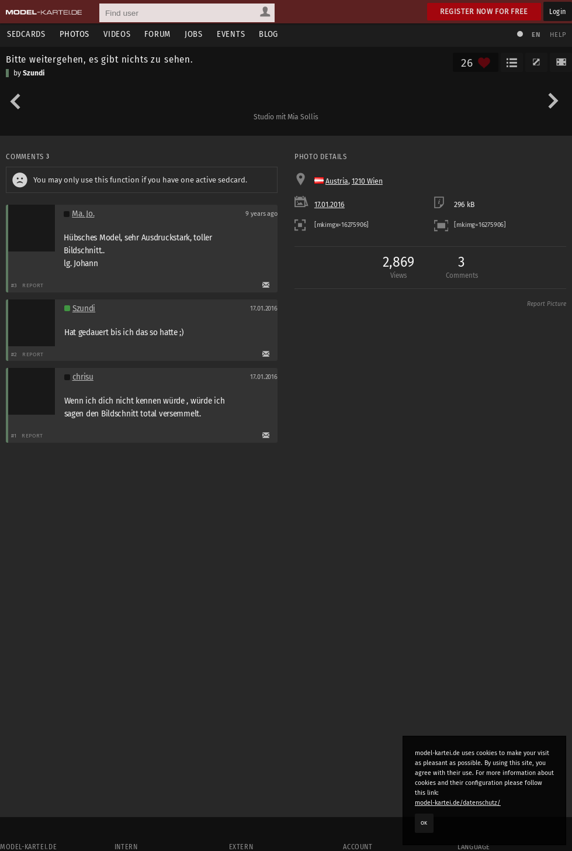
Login (557, 11)
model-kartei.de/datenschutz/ (458, 803)
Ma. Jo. (83, 214)
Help (558, 35)
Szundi (33, 73)
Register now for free (484, 11)
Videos (116, 34)
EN (536, 35)
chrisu (82, 377)
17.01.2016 (329, 205)
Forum (157, 34)
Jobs (194, 34)
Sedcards (26, 34)
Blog (268, 34)
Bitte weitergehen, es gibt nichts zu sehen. (99, 59)
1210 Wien (367, 181)
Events (231, 34)
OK (424, 822)
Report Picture (546, 304)
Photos (74, 34)
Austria (336, 181)
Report (33, 285)
